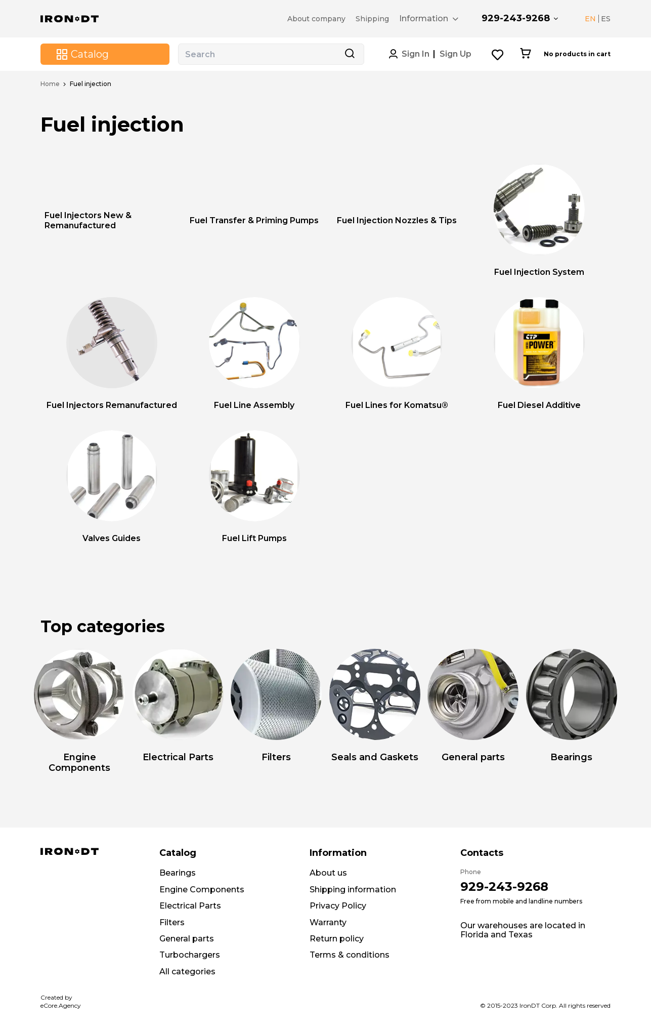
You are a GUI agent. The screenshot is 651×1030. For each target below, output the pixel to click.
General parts (186, 938)
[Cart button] (525, 54)
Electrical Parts (190, 906)
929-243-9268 (516, 18)
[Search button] (349, 54)
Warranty (328, 922)
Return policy (337, 938)
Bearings (177, 873)
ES (606, 18)
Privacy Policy (338, 906)
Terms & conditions (349, 955)
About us (328, 873)
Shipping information (353, 889)
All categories (187, 971)
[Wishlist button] (498, 54)
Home (50, 84)
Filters (172, 922)
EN (590, 18)
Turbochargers (189, 955)
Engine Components (201, 889)
